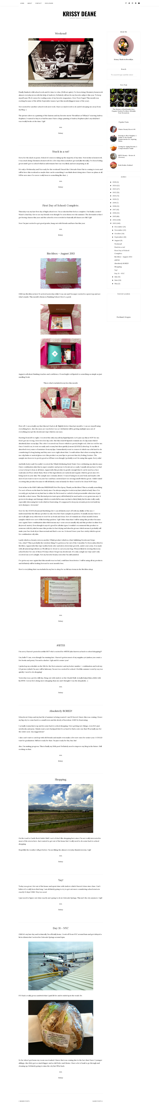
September (119, 237)
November (118, 230)
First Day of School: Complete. (60, 203)
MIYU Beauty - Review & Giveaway (126, 156)
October (117, 233)
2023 (115, 189)
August (117, 240)
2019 (115, 203)
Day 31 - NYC (61, 921)
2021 (115, 196)
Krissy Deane (27, 1102)
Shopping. (61, 774)
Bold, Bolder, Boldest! (125, 165)
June (116, 280)
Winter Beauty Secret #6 (126, 129)
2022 (115, 192)
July (116, 277)
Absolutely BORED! (61, 706)
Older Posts (97, 1094)
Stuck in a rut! (60, 150)
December (118, 227)
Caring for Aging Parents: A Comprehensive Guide (127, 147)
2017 (114, 210)
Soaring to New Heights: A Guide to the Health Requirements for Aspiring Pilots (127, 138)
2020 (115, 199)
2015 (114, 216)
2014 (115, 220)
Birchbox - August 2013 (61, 250)
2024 (115, 185)
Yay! (61, 874)
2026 (115, 182)
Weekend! (60, 33)
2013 (115, 223)
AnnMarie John (42, 1102)
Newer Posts (25, 1094)
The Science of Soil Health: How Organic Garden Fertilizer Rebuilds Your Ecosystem (124, 111)
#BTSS (60, 641)
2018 (115, 206)
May (116, 284)
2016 (115, 213)
